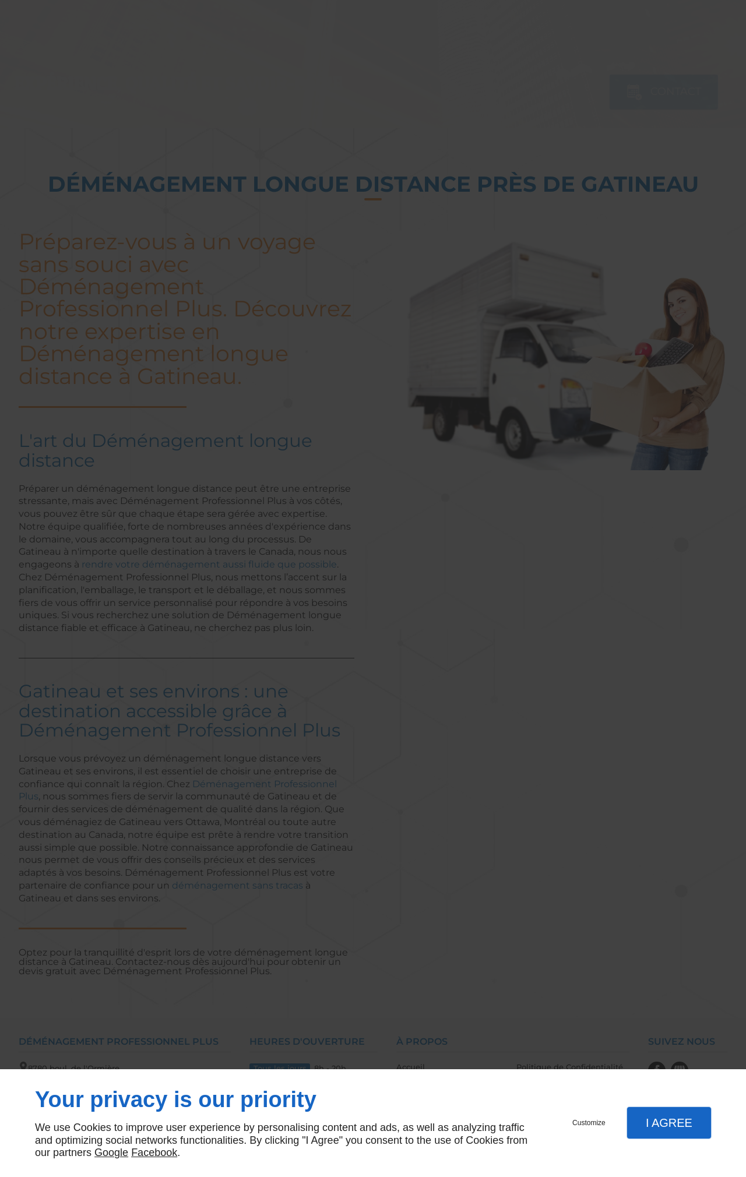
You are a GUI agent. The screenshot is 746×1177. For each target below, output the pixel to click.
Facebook (154, 1152)
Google (111, 1152)
